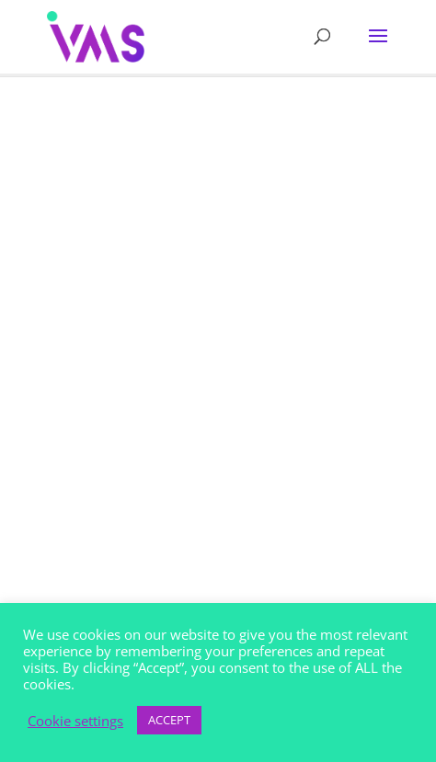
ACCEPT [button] (169, 719)
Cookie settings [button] (75, 720)
